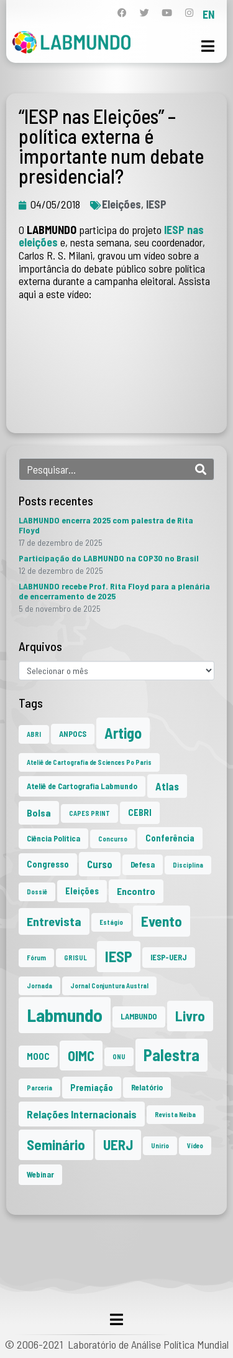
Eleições (121, 204)
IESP (156, 204)
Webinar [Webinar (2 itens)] (40, 1174)
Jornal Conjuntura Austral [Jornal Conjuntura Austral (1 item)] (109, 985)
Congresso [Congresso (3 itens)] (48, 864)
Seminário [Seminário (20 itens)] (56, 1144)
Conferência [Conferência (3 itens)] (169, 838)
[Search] (201, 469)
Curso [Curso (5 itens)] (99, 864)
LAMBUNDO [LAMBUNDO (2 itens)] (139, 1016)
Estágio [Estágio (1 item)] (111, 922)
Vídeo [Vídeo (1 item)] (195, 1145)
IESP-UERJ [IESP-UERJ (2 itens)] (168, 957)
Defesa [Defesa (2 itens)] (142, 864)
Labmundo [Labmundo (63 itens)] (65, 1015)
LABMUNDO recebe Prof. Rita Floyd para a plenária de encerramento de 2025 (114, 591)
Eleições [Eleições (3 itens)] (82, 891)
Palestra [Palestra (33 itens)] (171, 1054)
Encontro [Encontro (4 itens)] (136, 891)
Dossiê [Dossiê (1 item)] (37, 891)
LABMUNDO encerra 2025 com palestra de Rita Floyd (106, 525)
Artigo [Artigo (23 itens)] (123, 733)
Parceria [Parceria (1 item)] (39, 1088)
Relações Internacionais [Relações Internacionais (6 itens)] (82, 1114)
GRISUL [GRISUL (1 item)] (75, 957)
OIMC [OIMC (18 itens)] (81, 1055)
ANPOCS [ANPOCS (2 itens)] (72, 734)
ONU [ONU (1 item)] (119, 1056)
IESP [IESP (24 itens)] (118, 956)
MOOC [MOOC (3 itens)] (38, 1056)
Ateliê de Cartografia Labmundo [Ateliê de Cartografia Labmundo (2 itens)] (82, 786)
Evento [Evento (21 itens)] (161, 921)
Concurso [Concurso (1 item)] (112, 839)
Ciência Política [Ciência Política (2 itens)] (53, 838)
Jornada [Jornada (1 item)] (39, 985)
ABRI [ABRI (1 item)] (34, 734)
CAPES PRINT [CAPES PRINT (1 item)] (89, 813)
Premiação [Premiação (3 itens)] (91, 1087)
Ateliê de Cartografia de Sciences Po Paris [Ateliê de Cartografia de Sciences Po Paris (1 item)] (89, 762)
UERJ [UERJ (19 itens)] (118, 1144)
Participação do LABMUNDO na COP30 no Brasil (109, 558)
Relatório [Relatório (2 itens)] (147, 1087)
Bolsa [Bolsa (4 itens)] (39, 812)
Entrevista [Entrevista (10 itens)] (54, 921)
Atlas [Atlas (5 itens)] (167, 786)
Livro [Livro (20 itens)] (190, 1015)
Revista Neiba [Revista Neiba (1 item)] (175, 1114)
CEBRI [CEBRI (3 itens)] (140, 812)
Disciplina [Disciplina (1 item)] (188, 865)
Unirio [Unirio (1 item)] (160, 1145)
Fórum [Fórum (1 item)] (36, 957)
